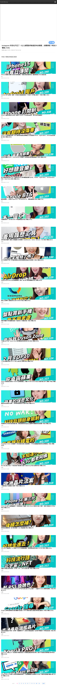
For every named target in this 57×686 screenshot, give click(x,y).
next (43, 683)
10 (36, 683)
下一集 (51, 42)
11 (39, 683)
